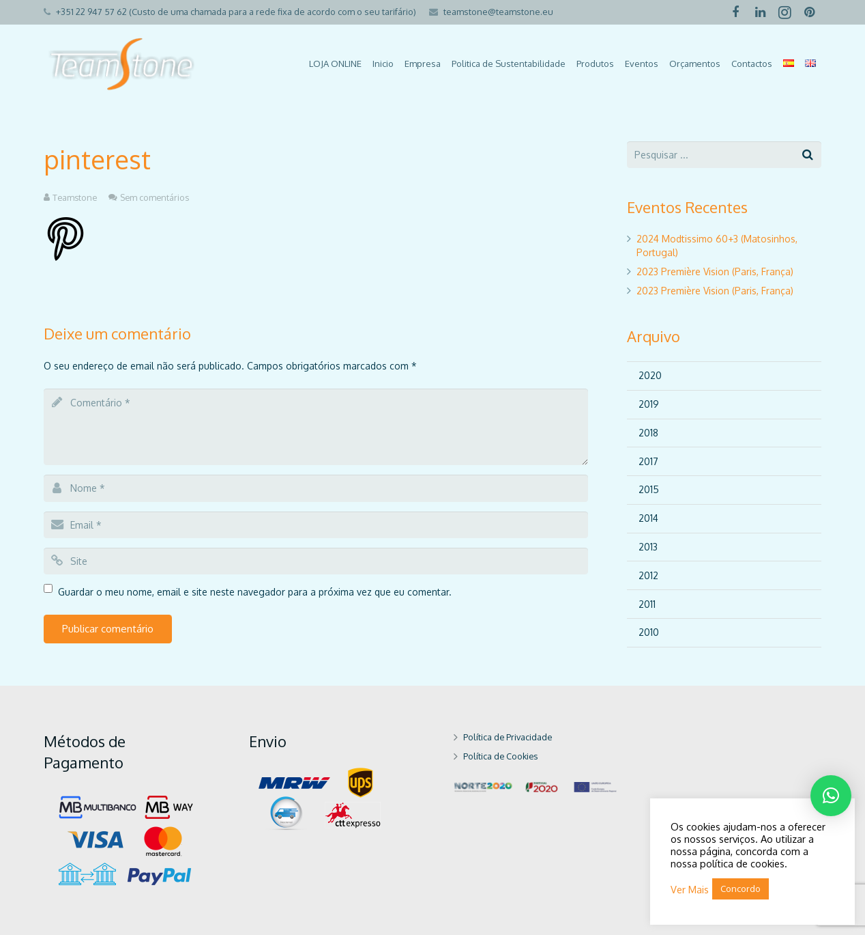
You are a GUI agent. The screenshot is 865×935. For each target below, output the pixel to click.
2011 (647, 604)
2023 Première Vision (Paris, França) (714, 271)
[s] (724, 154)
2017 (648, 461)
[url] (316, 561)
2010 (649, 632)
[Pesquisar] (808, 154)
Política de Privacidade (507, 736)
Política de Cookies (500, 756)
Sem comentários (154, 197)
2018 (648, 432)
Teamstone (75, 197)
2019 (649, 404)
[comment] (316, 427)
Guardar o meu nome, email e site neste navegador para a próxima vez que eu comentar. (255, 592)
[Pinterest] (809, 12)
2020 (650, 375)
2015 (649, 489)
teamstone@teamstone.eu (498, 11)
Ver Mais (690, 889)
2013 (648, 547)
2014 (648, 518)
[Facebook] (735, 12)
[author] (316, 488)
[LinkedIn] (760, 12)
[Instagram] (784, 12)
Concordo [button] (740, 888)
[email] (316, 525)
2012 (648, 575)
